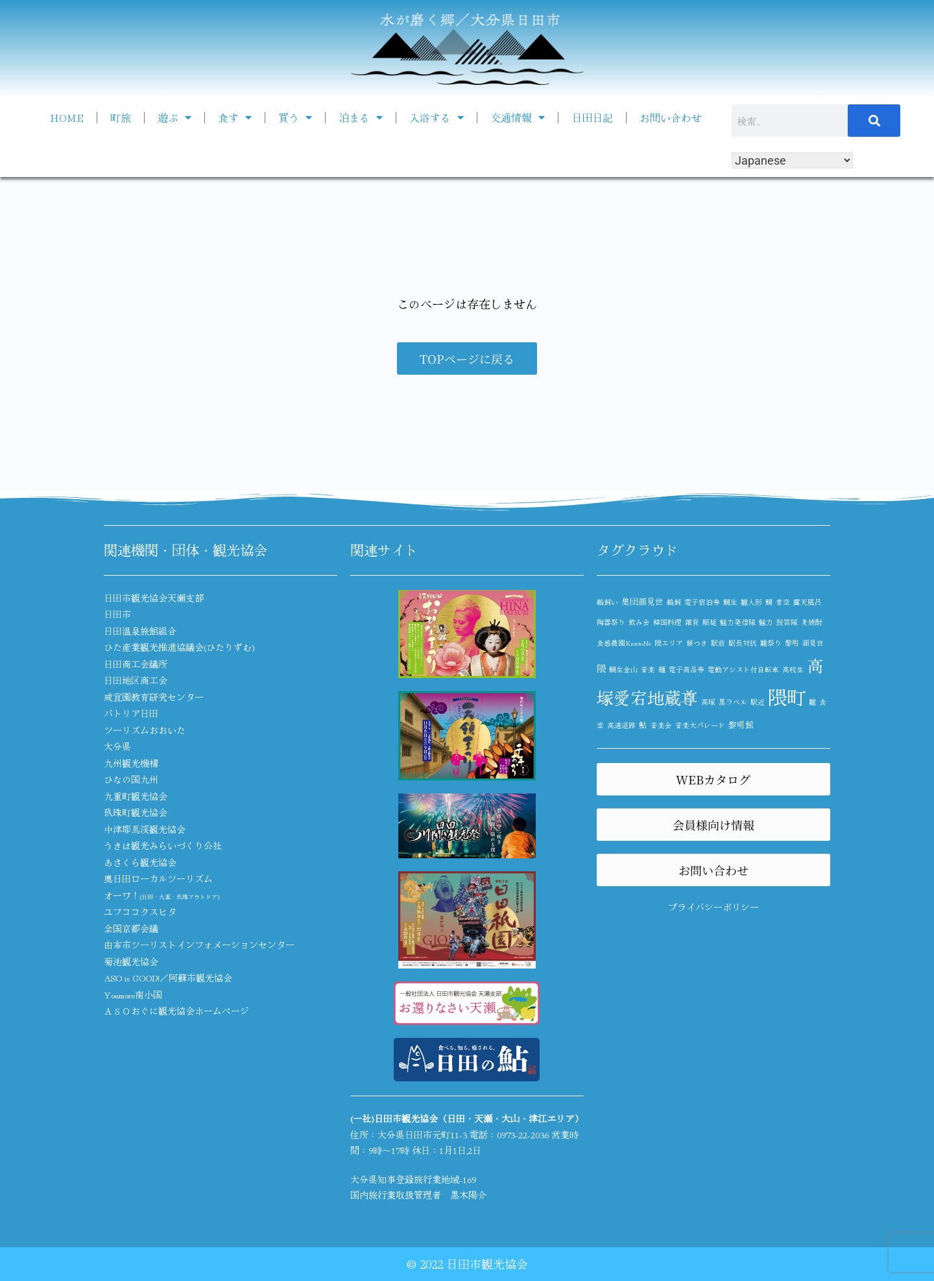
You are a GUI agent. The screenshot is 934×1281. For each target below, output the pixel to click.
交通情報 (517, 117)
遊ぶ (174, 117)
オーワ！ (161, 895)
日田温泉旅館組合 (140, 630)
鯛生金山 (623, 669)
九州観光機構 (131, 763)
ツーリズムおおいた (145, 729)
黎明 (792, 643)
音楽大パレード (700, 725)
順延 (709, 622)
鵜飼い (607, 602)
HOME (67, 117)
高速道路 (621, 725)
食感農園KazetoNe (624, 643)
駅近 (757, 702)
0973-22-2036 (523, 1134)
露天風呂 (807, 602)
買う (295, 117)
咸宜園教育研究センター (154, 696)
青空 (783, 602)
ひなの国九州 (131, 779)
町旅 (120, 117)
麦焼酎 (811, 622)
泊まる (361, 117)
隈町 (787, 696)
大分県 (117, 746)
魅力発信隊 (738, 622)
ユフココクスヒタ (140, 911)
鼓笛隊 (787, 622)
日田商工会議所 (135, 663)
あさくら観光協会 (140, 862)
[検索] (874, 120)
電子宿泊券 (702, 602)
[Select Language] (792, 160)
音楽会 (661, 725)
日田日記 (592, 117)
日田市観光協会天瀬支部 (154, 597)
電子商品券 (686, 669)
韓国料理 (667, 622)
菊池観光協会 (131, 961)
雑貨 (692, 622)
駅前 (718, 643)
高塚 (708, 702)
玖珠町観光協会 (135, 812)
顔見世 (813, 643)
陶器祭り (611, 622)
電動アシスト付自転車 (743, 669)
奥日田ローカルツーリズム (158, 878)
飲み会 (639, 622)
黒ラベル (733, 702)
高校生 (793, 669)
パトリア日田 (131, 713)
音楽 (648, 669)
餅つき (697, 643)
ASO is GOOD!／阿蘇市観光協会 (168, 977)
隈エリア (668, 643)
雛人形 (751, 602)
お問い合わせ (671, 117)
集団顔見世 (642, 601)
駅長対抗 (742, 643)
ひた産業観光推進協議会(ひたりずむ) (179, 646)
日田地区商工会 (135, 680)
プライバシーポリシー (713, 906)
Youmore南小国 (133, 994)
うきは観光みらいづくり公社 (163, 845)
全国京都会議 (131, 928)
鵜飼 (674, 602)
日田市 (117, 613)
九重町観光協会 (135, 796)
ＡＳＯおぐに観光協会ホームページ (176, 1010)
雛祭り (771, 643)
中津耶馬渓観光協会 (145, 829)
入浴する (436, 117)
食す (235, 117)
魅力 (766, 622)
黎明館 (741, 724)
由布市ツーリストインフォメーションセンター (199, 944)
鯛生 (730, 602)
